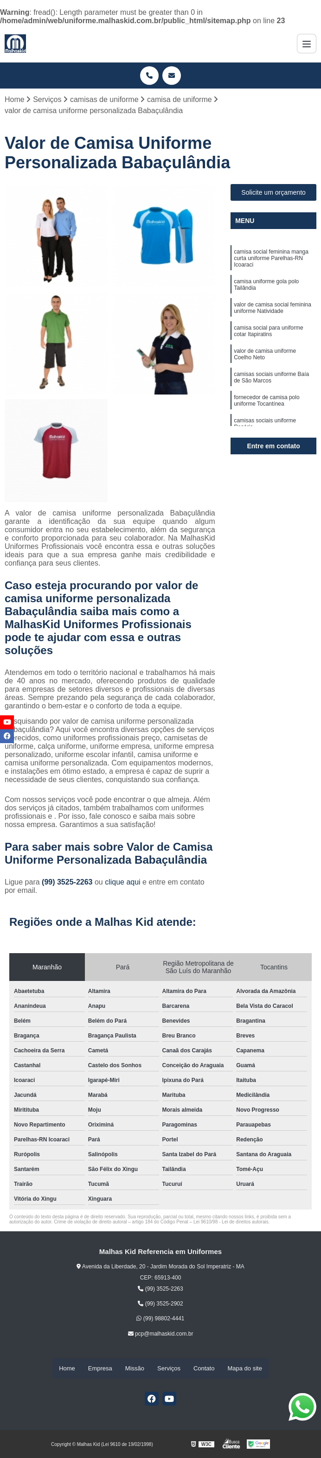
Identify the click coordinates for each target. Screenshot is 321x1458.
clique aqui (123, 882)
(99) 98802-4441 (160, 1319)
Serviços (168, 1368)
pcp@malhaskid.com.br (160, 1334)
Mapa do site (244, 1368)
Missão (134, 1368)
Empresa (100, 1368)
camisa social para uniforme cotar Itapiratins (268, 335)
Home (67, 1368)
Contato (204, 1368)
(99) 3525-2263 (68, 882)
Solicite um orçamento (273, 193)
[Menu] (306, 43)
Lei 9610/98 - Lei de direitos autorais (231, 1222)
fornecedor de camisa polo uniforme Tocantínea (266, 407)
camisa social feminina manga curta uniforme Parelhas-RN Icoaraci (271, 260)
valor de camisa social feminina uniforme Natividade (272, 311)
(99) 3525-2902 (160, 1304)
